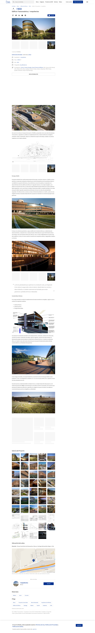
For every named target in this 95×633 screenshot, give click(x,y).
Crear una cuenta (78, 2)
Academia (45, 605)
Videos (60, 1)
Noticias (56, 1)
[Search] (24, 2)
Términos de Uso (40, 625)
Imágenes (42, 1)
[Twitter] (16, 15)
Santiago (25, 605)
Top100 (38, 605)
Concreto (26, 595)
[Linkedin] (19, 15)
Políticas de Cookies (17, 626)
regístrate (34, 629)
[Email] (22, 15)
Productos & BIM (49, 1)
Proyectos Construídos (23, 602)
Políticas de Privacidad (51, 625)
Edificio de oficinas (16, 605)
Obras (37, 1)
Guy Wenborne (23, 65)
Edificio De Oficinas (17, 54)
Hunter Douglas (28, 67)
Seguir (48, 583)
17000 (18, 60)
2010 (18, 62)
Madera (14, 595)
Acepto (79, 625)
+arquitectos (23, 57)
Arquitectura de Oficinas (46, 602)
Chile (29, 54)
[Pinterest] (25, 15)
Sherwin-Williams (39, 67)
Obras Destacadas (34, 602)
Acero (20, 595)
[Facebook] (13, 15)
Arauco (22, 67)
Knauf (33, 67)
